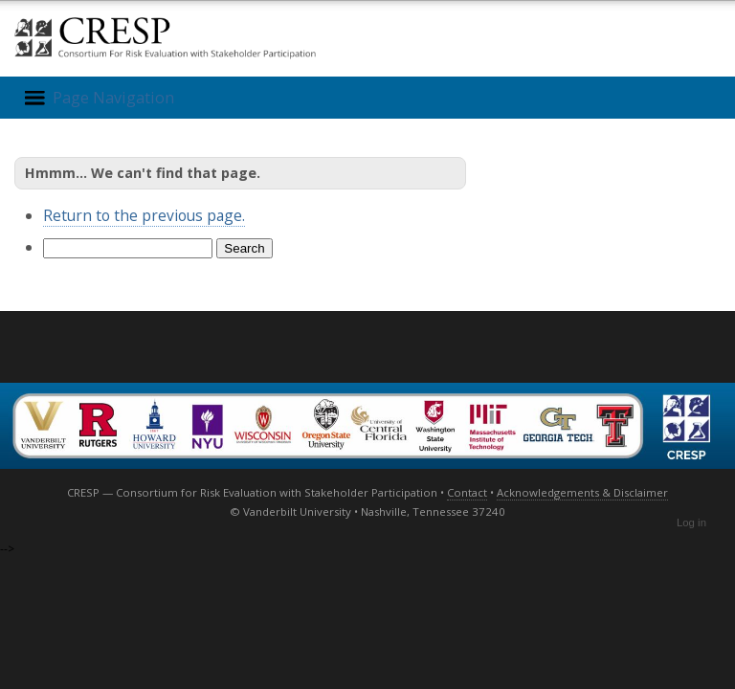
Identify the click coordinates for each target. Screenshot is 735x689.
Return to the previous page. (144, 215)
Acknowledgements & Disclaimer (582, 492)
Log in (691, 522)
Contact (467, 492)
